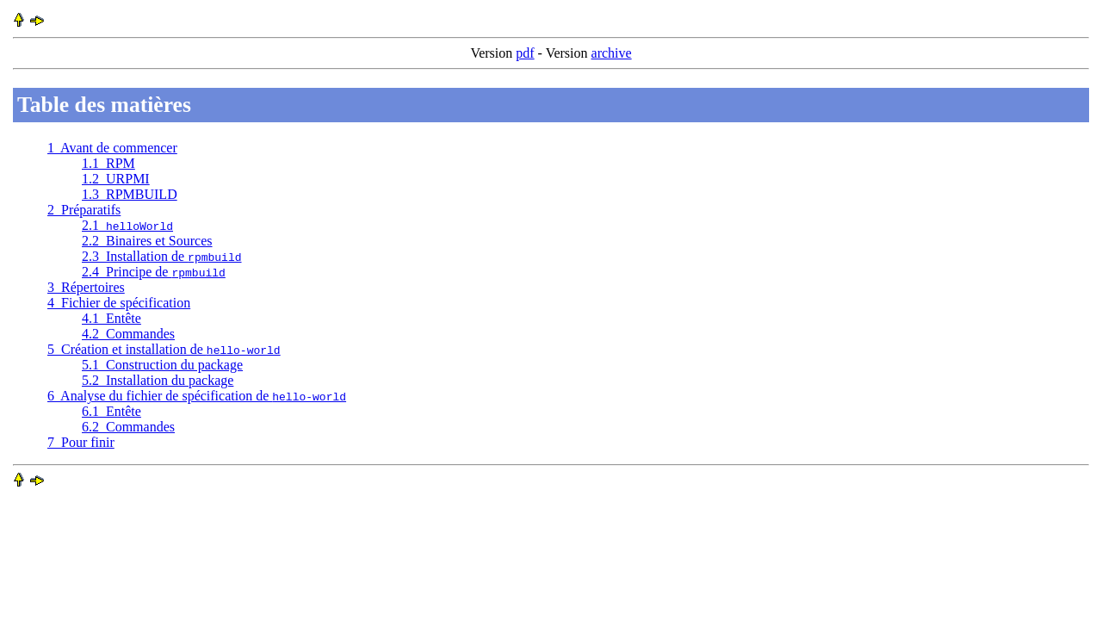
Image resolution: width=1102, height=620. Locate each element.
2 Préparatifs (84, 209)
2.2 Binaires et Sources (147, 240)
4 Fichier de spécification (118, 302)
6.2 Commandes (128, 426)
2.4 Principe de (154, 271)
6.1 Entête (111, 411)
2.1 (127, 225)
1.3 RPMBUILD (129, 194)
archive (611, 53)
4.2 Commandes (128, 333)
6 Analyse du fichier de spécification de (196, 395)
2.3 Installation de (162, 256)
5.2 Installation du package (157, 380)
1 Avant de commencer (112, 147)
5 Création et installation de (164, 349)
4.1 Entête (111, 318)
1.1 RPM (108, 163)
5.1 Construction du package (162, 364)
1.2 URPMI (116, 178)
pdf (525, 53)
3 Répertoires (86, 287)
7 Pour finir (81, 442)
